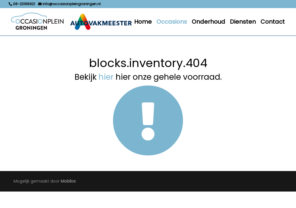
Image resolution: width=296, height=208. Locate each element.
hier (106, 77)
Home (143, 22)
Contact (272, 22)
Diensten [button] (243, 22)
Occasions (171, 22)
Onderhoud (208, 22)
